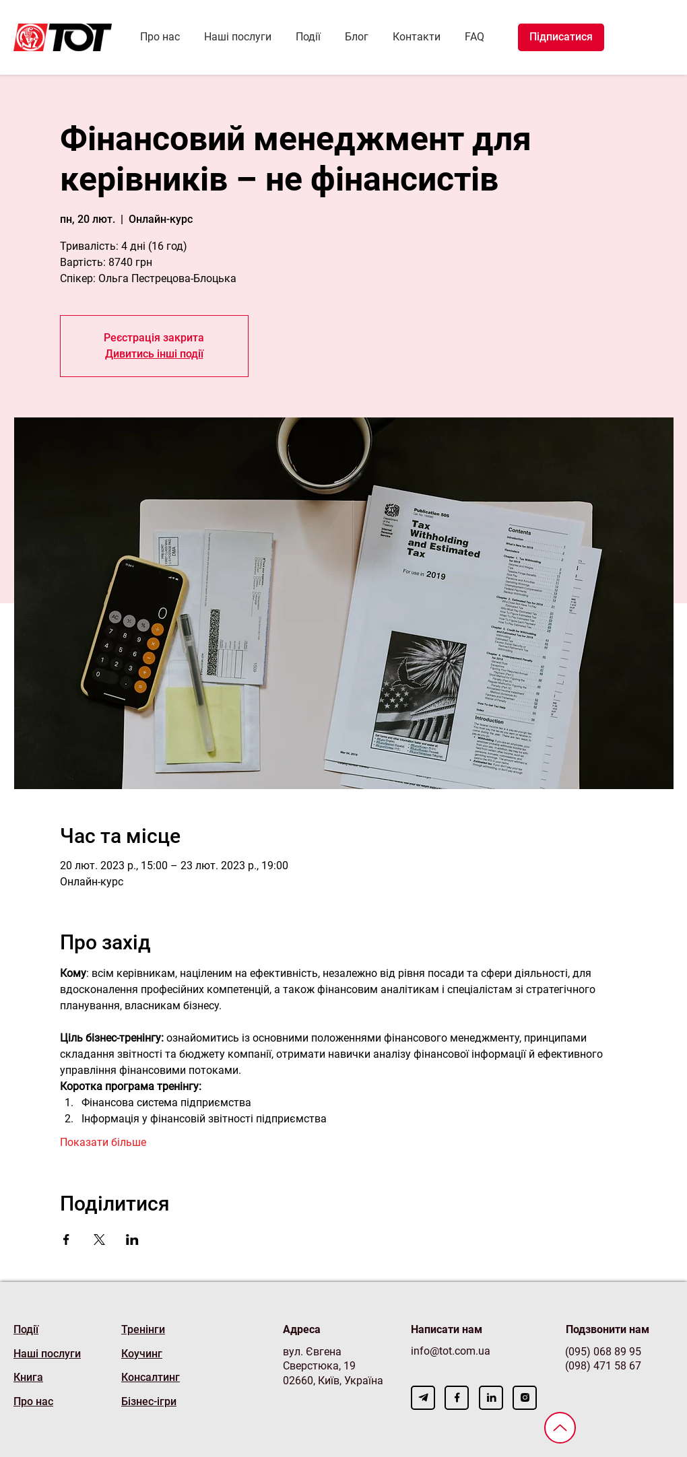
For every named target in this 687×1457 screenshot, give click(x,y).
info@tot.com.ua (450, 1351)
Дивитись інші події (154, 353)
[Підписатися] (561, 37)
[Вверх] (560, 1428)
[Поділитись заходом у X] (99, 1239)
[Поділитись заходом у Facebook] (66, 1239)
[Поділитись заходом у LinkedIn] (132, 1239)
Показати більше (103, 1142)
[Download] (423, 1398)
